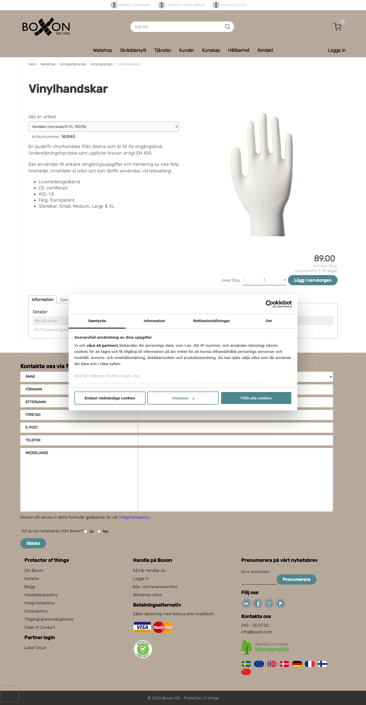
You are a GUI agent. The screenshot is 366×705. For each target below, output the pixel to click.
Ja (89, 531)
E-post (31, 427)
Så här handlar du (149, 570)
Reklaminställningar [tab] (211, 321)
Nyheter (31, 578)
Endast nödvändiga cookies (110, 398)
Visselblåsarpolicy (41, 594)
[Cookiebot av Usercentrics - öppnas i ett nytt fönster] (269, 304)
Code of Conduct (39, 627)
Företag (32, 415)
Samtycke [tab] (97, 321)
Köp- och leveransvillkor (155, 586)
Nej (102, 531)
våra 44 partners (102, 345)
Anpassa (183, 398)
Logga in (141, 578)
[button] (337, 27)
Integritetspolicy (39, 603)
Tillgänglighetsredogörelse (48, 619)
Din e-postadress (255, 571)
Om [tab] (269, 321)
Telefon (32, 440)
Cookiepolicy (36, 611)
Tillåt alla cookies (256, 398)
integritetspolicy (134, 517)
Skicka (33, 543)
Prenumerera (296, 579)
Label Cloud (35, 647)
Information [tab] (154, 321)
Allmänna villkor (147, 594)
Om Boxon (33, 570)
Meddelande (36, 453)
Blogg (29, 586)
